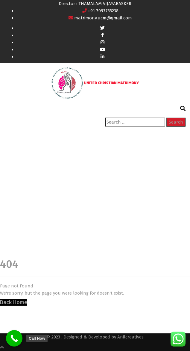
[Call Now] (14, 338)
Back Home (13, 302)
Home (10, 196)
